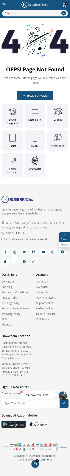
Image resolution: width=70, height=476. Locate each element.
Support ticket (44, 303)
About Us (7, 324)
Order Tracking (45, 308)
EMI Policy (42, 319)
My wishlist (42, 292)
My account (43, 281)
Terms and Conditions (14, 292)
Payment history (46, 297)
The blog (6, 287)
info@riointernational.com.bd (24, 239)
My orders (42, 287)
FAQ (4, 319)
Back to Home (35, 95)
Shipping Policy (10, 303)
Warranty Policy (10, 314)
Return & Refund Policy (15, 308)
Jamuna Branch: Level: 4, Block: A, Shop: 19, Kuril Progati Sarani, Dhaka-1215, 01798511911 (16, 369)
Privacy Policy (9, 297)
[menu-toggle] (4, 5)
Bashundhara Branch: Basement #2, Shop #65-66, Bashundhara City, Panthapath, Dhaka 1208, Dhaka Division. (16, 350)
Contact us (8, 281)
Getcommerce (43, 459)
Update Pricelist (45, 314)
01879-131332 (13, 233)
